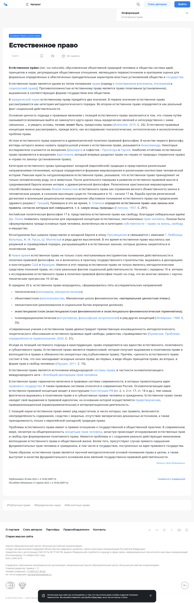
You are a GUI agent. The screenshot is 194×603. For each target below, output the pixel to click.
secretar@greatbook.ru (39, 574)
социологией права (23, 88)
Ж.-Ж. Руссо (32, 239)
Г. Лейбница (173, 235)
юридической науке (26, 99)
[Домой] (6, 4)
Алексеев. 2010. (126, 124)
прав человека (154, 219)
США (35, 264)
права (96, 83)
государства (174, 77)
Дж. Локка (16, 219)
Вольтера (15, 239)
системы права (104, 370)
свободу (177, 223)
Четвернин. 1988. (168, 318)
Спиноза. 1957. (126, 208)
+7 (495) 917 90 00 (36, 571)
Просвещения (117, 235)
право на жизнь (158, 223)
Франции (48, 264)
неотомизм (45, 292)
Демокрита (75, 150)
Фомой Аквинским (64, 189)
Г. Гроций (41, 203)
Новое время (21, 255)
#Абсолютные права (77, 505)
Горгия (125, 150)
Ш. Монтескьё (51, 239)
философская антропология (98, 318)
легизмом (145, 83)
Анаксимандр (150, 145)
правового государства (25, 386)
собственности (134, 223)
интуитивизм (67, 318)
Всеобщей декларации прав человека (70, 375)
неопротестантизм (68, 292)
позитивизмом (125, 83)
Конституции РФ (101, 391)
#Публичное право (19, 505)
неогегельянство (52, 298)
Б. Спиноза (96, 203)
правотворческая (148, 400)
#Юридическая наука (47, 505)
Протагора (109, 150)
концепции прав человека (83, 432)
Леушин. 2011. (67, 363)
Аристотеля (65, 154)
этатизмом (161, 83)
